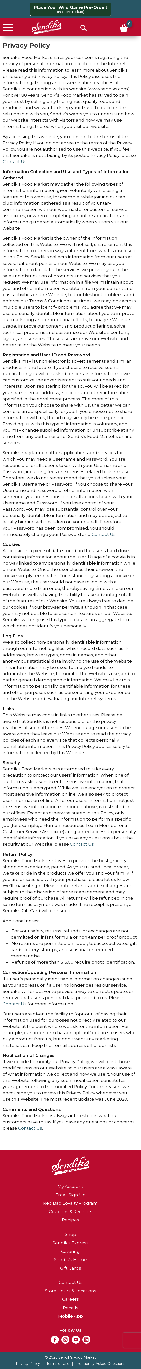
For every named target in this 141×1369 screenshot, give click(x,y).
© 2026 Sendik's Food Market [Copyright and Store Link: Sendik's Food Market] (70, 1357)
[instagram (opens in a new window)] (65, 1341)
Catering (70, 1251)
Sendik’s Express (71, 1242)
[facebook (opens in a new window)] (55, 1341)
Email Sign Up (70, 1194)
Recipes (70, 1219)
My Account (70, 1186)
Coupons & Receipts (70, 1211)
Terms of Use (57, 1363)
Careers (70, 1299)
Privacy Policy (28, 1363)
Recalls (70, 1307)
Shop (70, 1234)
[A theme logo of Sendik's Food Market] (47, 27)
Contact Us (15, 161)
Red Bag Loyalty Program (70, 1203)
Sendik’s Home (70, 1259)
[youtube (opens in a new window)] (76, 1341)
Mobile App (70, 1316)
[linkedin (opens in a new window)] (86, 1341)
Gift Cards (70, 1268)
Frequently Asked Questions (100, 1363)
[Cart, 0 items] (123, 27)
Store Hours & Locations (70, 1290)
